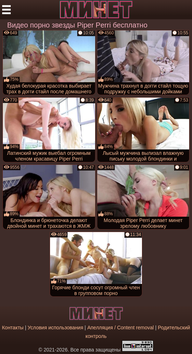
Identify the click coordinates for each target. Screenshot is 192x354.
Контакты (12, 327)
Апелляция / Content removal (120, 327)
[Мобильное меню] (6, 9)
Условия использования (55, 327)
